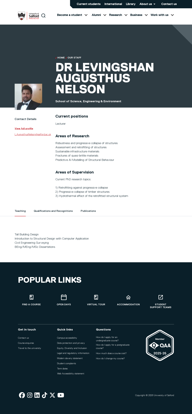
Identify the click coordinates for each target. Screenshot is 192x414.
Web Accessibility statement (70, 374)
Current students (88, 4)
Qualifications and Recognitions (53, 214)
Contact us (169, 4)
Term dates (62, 369)
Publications (88, 214)
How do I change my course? (110, 358)
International (113, 4)
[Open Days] (63, 300)
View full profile (24, 132)
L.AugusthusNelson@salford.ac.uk (33, 137)
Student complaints (66, 363)
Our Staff (74, 61)
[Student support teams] (160, 301)
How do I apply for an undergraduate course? (107, 339)
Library (130, 4)
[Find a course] (31, 300)
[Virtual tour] (96, 300)
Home (61, 61)
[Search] (43, 19)
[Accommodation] (128, 300)
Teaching (20, 214)
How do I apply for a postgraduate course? (112, 346)
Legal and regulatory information (73, 353)
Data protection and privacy (71, 343)
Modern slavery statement (70, 358)
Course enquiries (26, 343)
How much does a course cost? (111, 353)
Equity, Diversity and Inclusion (72, 348)
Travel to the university (29, 348)
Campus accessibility (67, 338)
